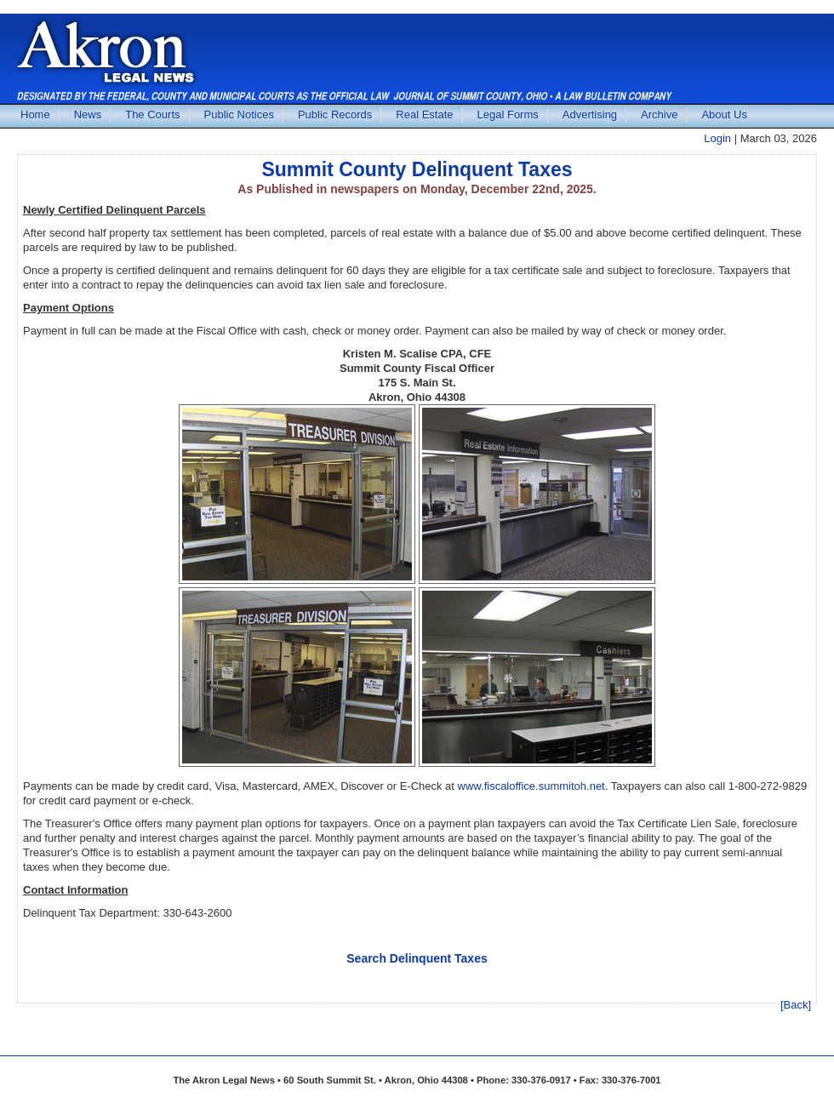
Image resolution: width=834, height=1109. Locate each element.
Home (35, 114)
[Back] (795, 1004)
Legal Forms (508, 114)
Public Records (335, 114)
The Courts (152, 114)
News (88, 114)
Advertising (590, 114)
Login (717, 138)
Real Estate (424, 114)
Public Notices (239, 114)
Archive (659, 114)
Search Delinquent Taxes (416, 958)
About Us (723, 114)
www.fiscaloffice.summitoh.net (531, 786)
